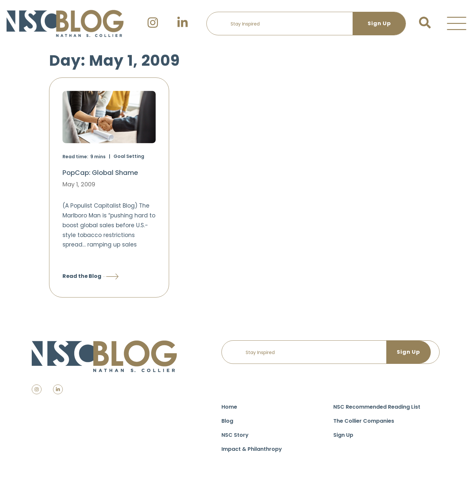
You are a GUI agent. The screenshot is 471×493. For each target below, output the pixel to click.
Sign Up (343, 435)
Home (229, 407)
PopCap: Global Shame (100, 172)
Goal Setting (128, 156)
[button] (456, 23)
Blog (227, 421)
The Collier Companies (363, 421)
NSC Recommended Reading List (376, 407)
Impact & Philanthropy (251, 449)
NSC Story (235, 435)
